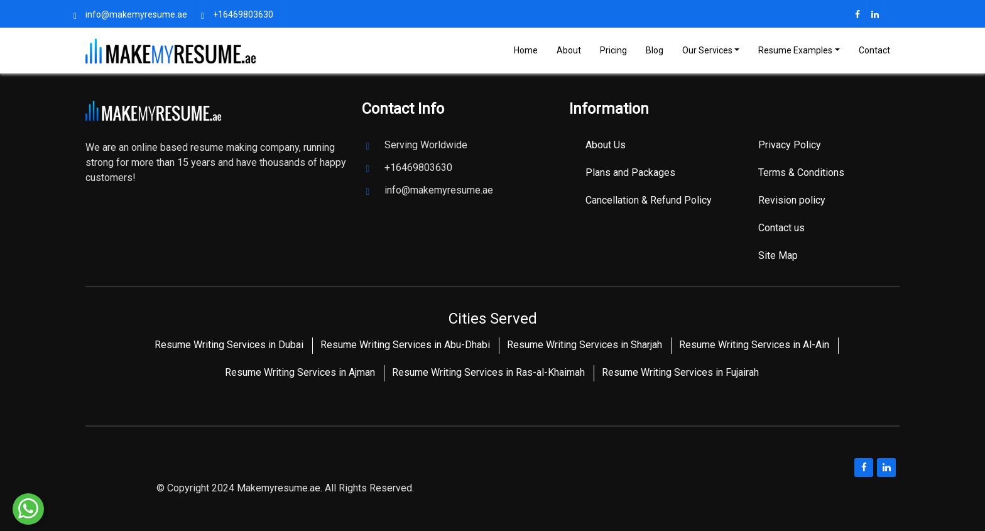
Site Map (778, 255)
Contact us (781, 228)
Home (526, 50)
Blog (654, 50)
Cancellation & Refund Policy (648, 200)
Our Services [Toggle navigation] (707, 50)
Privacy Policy (789, 145)
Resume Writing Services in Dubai (229, 345)
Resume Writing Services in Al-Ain (754, 345)
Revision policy (791, 200)
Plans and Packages (630, 172)
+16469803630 (243, 14)
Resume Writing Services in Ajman (300, 372)
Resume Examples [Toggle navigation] (795, 50)
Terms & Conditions (801, 172)
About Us (605, 145)
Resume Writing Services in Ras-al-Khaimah (488, 372)
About (569, 50)
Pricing (613, 50)
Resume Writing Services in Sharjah (584, 345)
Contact (874, 50)
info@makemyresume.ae (136, 14)
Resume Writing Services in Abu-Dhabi (405, 345)
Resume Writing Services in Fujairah (680, 372)
